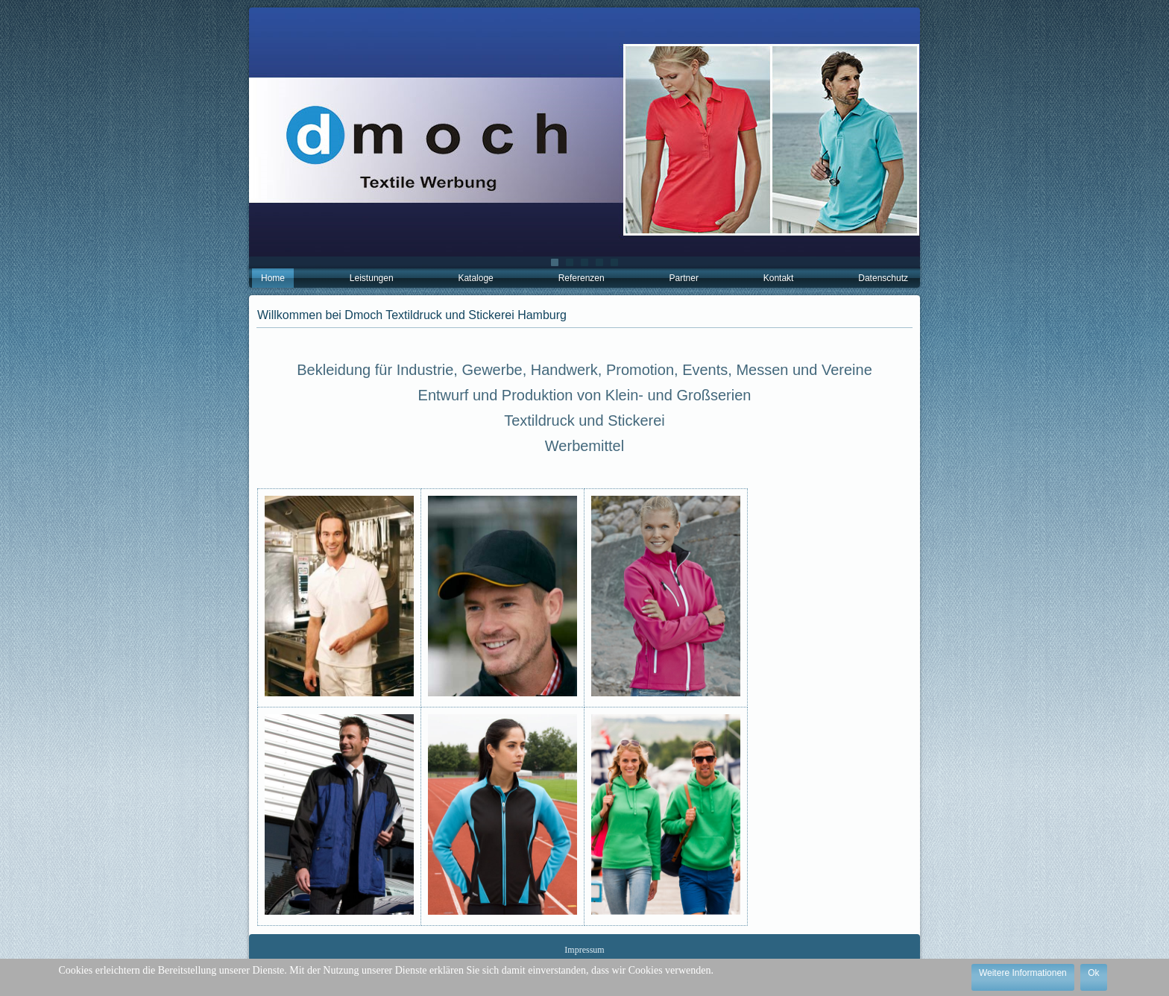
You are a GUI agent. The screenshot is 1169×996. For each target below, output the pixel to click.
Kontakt (778, 278)
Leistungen (372, 278)
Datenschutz (883, 278)
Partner (684, 278)
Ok (1093, 973)
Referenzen (581, 278)
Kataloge (475, 278)
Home (273, 278)
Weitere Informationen (1023, 973)
